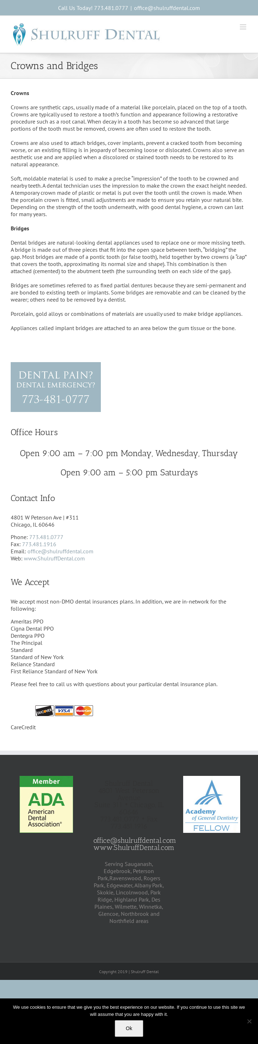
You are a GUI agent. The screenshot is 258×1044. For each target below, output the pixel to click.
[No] (249, 1021)
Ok (129, 1028)
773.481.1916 (39, 544)
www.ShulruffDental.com (54, 558)
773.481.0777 (46, 537)
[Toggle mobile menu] (243, 27)
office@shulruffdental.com (167, 7)
